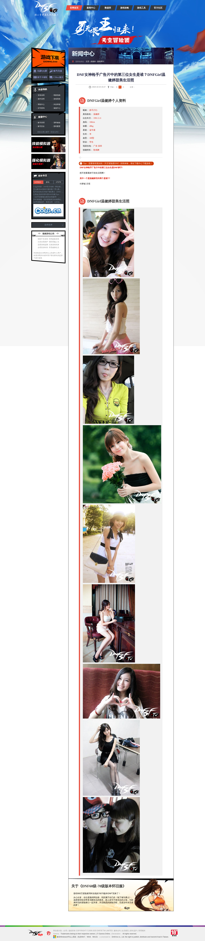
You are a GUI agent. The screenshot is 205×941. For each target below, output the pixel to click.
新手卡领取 (42, 77)
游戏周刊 (100, 62)
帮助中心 (41, 104)
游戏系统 (57, 99)
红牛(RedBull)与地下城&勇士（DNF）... (48, 192)
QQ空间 (143, 87)
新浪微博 (136, 87)
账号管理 (41, 123)
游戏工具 (141, 8)
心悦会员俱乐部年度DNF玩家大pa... (46, 194)
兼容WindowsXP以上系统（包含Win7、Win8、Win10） (76, 936)
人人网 (147, 87)
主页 (87, 62)
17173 (58, 182)
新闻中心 (91, 8)
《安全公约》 (54, 132)
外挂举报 (57, 104)
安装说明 (41, 95)
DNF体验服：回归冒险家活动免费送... (47, 199)
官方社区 (158, 8)
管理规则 (141, 931)
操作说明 (41, 99)
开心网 (150, 87)
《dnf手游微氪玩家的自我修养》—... (47, 197)
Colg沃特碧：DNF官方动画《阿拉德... (47, 187)
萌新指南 (57, 95)
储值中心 (57, 108)
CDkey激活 (58, 77)
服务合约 (117, 931)
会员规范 (125, 931)
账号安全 (41, 126)
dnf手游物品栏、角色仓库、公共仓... (47, 202)
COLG (38, 182)
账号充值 (57, 71)
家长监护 (133, 931)
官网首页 (74, 8)
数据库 (108, 8)
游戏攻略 (124, 8)
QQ (140, 87)
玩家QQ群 (42, 71)
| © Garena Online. (103, 934)
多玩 (47, 182)
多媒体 (93, 62)
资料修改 (57, 123)
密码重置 (57, 126)
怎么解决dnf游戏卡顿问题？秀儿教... (47, 189)
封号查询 (41, 108)
